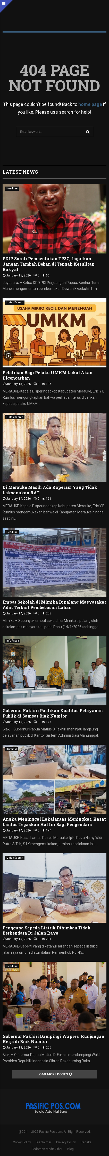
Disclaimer (43, 1142)
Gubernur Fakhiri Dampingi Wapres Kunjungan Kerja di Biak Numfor (53, 1039)
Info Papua (12, 640)
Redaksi (86, 1142)
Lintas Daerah (14, 302)
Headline (12, 188)
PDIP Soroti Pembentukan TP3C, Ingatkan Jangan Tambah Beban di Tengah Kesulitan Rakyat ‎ (49, 264)
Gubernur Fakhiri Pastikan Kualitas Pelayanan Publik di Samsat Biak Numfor (53, 713)
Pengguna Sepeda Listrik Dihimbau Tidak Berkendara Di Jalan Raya (46, 930)
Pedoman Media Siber (46, 1149)
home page (90, 104)
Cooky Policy (22, 1142)
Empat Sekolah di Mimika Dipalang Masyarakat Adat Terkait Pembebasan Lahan (54, 604)
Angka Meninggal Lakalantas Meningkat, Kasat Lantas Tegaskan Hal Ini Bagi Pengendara (54, 821)
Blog (70, 1149)
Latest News (20, 172)
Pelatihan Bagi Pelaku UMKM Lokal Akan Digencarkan (48, 375)
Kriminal (11, 749)
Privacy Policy (66, 1142)
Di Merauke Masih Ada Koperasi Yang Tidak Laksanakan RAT (50, 489)
